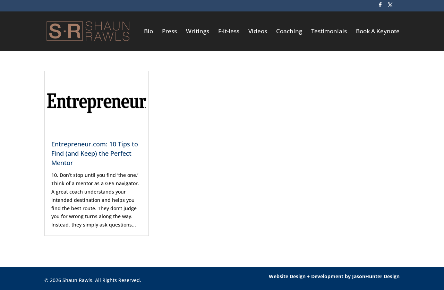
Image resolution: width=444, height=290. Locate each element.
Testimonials (329, 32)
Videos (257, 32)
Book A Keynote (378, 32)
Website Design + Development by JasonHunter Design (334, 276)
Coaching (289, 32)
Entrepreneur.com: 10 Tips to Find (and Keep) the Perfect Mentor (94, 153)
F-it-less (228, 32)
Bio (148, 32)
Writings (197, 32)
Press (169, 32)
